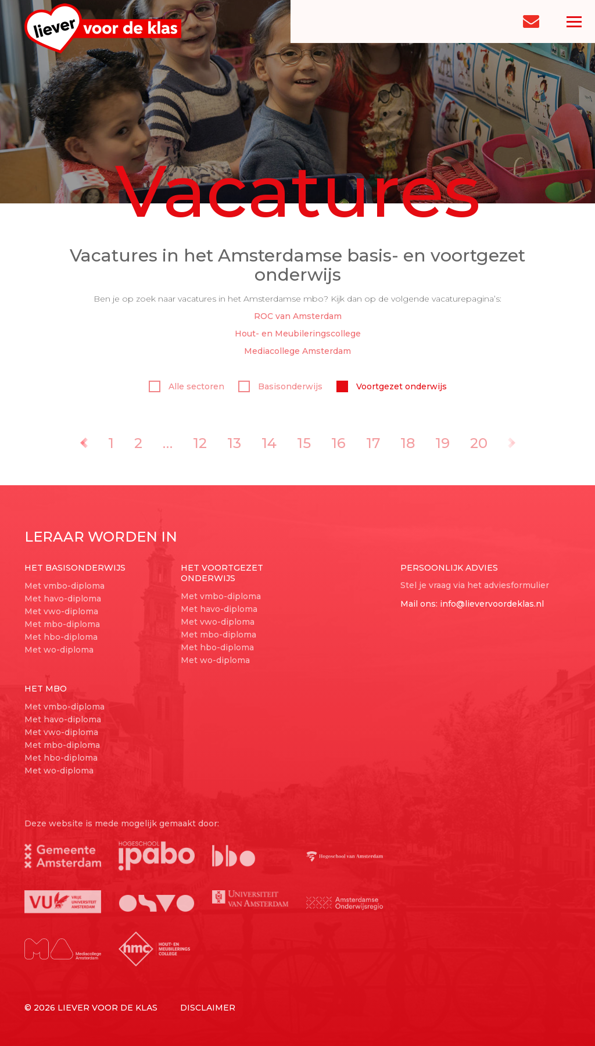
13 (234, 443)
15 (304, 443)
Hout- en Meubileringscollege (298, 333)
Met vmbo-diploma (64, 586)
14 (269, 443)
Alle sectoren (186, 386)
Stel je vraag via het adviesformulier (474, 585)
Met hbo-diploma (61, 637)
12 (200, 443)
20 (479, 443)
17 (373, 443)
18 (407, 443)
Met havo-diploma (62, 598)
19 (442, 443)
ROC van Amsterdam (298, 316)
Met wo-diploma (59, 649)
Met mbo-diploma (62, 624)
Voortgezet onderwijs (391, 386)
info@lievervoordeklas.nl (492, 604)
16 (338, 443)
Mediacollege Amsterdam (297, 351)
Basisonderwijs (280, 386)
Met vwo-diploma (61, 611)
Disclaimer (207, 1007)
